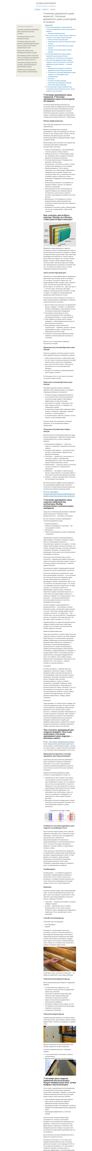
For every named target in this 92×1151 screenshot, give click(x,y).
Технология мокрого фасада (57, 85)
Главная (37, 9)
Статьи (52, 9)
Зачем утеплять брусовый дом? (58, 39)
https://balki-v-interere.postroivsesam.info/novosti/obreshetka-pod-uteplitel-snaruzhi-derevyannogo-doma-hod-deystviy (59, 494)
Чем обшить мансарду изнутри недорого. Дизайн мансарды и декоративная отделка (27, 64)
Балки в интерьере (46, 3)
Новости (45, 9)
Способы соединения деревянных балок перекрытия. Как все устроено (28, 31)
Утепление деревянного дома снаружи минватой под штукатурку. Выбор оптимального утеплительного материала (59, 56)
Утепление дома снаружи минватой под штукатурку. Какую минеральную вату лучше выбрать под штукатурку (60, 89)
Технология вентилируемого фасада (59, 83)
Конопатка (51, 78)
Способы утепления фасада (57, 80)
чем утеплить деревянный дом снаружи (61, 742)
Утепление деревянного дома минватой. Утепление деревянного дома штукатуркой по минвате (61, 29)
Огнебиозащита (53, 76)
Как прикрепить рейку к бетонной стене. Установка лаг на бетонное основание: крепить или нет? (28, 57)
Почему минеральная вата (56, 33)
